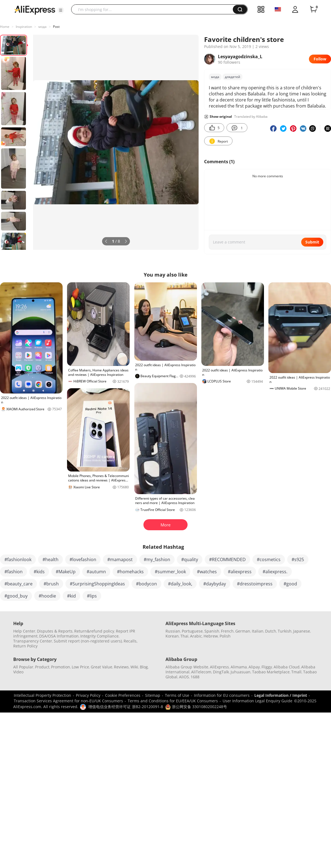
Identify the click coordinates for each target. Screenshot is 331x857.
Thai (184, 636)
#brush (51, 584)
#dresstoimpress (255, 584)
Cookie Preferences (122, 695)
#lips (92, 596)
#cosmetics (269, 559)
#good (290, 584)
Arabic (196, 636)
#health (50, 559)
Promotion (60, 666)
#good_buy (16, 596)
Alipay (254, 666)
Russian (173, 631)
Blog (144, 666)
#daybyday (214, 584)
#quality (189, 559)
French (227, 631)
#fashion (13, 572)
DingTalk (221, 671)
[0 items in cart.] (313, 9)
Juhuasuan (240, 671)
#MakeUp (66, 572)
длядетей (232, 76)
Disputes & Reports (55, 631)
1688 (195, 676)
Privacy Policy (88, 695)
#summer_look (170, 572)
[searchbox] (154, 9)
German (242, 631)
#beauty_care (18, 584)
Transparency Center (32, 641)
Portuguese (192, 631)
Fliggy (266, 666)
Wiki (134, 666)
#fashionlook (17, 559)
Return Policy (25, 646)
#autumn (96, 572)
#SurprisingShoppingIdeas (97, 584)
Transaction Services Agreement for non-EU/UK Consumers (68, 700)
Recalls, (131, 641)
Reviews (121, 666)
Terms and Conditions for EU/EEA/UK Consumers (173, 700)
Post (56, 26)
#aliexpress (240, 572)
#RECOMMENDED (227, 559)
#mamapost (120, 559)
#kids (39, 572)
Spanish (211, 631)
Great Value (101, 666)
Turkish (285, 631)
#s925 (298, 559)
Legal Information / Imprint (280, 695)
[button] (60, 10)
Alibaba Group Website (187, 666)
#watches (207, 572)
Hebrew (211, 636)
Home (4, 26)
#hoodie (47, 596)
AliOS (184, 676)
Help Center (24, 631)
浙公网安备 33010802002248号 (196, 706)
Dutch (270, 631)
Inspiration (24, 26)
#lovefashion (83, 559)
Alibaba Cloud (287, 666)
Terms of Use (177, 695)
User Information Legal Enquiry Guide (257, 700)
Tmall (296, 671)
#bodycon (146, 584)
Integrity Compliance (99, 636)
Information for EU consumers (222, 695)
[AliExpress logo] (34, 9)
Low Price (80, 666)
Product (42, 666)
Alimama (239, 666)
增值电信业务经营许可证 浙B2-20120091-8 (125, 706)
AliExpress (219, 666)
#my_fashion (157, 559)
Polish (225, 636)
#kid (71, 596)
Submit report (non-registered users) (88, 641)
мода (42, 26)
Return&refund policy (94, 631)
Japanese (301, 631)
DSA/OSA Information (59, 636)
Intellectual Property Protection (42, 695)
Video (18, 671)
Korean (172, 636)
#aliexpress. (275, 572)
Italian (257, 631)
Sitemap (152, 695)
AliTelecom (201, 671)
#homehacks (130, 572)
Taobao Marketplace (271, 671)
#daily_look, (180, 584)
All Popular (23, 666)
